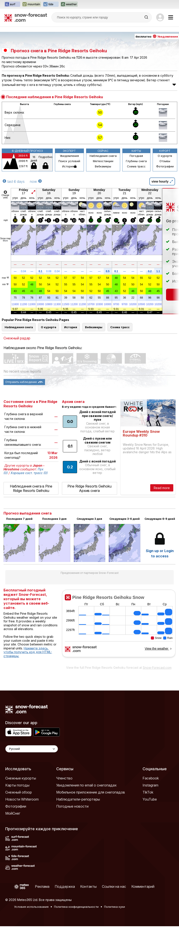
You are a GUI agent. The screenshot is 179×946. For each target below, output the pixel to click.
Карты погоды (17, 785)
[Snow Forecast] (25, 17)
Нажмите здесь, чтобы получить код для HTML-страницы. (28, 652)
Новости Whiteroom (22, 799)
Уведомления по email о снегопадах (86, 785)
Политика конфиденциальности (76, 906)
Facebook (151, 778)
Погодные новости (72, 806)
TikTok (148, 792)
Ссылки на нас (114, 886)
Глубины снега (136, 161)
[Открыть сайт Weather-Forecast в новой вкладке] (69, 4)
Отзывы (164, 161)
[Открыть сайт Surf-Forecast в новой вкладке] (12, 4)
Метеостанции (103, 161)
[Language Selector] (31, 748)
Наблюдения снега (103, 156)
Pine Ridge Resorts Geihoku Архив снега (89, 488)
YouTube (150, 799)
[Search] (147, 17)
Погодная (136, 156)
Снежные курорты (20, 778)
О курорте (165, 156)
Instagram (150, 785)
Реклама (42, 886)
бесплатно (157, 36)
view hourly (162, 181)
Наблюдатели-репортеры (78, 799)
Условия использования (31, 906)
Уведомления (69, 156)
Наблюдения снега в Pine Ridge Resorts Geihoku (31, 488)
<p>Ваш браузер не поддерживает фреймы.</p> (118, 626)
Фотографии (165, 166)
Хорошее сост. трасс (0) (29, 473)
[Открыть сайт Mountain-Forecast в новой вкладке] (31, 4)
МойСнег (12, 813)
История (69, 166)
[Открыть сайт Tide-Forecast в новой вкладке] (51, 4)
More (5, 240)
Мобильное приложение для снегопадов (90, 792)
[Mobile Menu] (171, 17)
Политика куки (114, 906)
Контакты (88, 886)
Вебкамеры (103, 166)
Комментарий (142, 886)
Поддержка (65, 886)
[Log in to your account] (160, 17)
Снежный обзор (18, 792)
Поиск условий (69, 161)
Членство (64, 778)
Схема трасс (136, 166)
